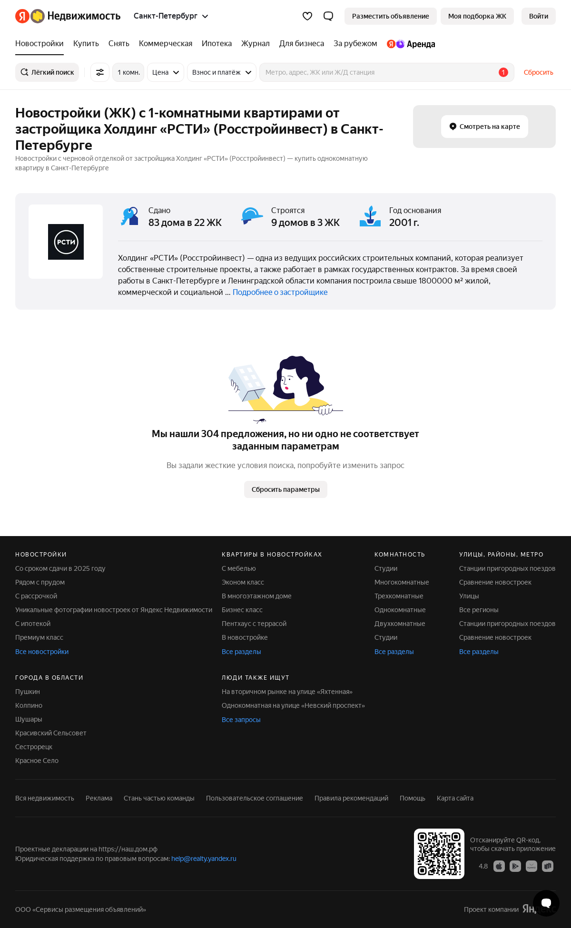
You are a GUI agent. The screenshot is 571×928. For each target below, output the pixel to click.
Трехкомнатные (398, 596)
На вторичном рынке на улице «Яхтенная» (287, 691)
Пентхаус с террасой (254, 623)
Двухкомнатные (399, 623)
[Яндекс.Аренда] (408, 43)
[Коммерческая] (165, 43)
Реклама (99, 798)
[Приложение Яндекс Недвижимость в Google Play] (515, 865)
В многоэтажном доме (257, 596)
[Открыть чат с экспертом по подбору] (546, 903)
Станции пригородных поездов (507, 568)
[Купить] (86, 43)
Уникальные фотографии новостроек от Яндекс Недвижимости (113, 610)
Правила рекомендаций (351, 798)
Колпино (28, 705)
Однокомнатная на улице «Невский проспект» (293, 705)
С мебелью (239, 568)
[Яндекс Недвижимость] (75, 16)
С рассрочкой (36, 596)
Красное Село (37, 760)
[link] (539, 16)
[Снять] (119, 43)
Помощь (412, 798)
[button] (328, 16)
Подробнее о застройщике (280, 292)
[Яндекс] (22, 16)
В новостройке (245, 637)
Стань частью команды (159, 798)
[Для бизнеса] (302, 43)
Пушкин (27, 691)
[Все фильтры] (99, 72)
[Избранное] (307, 16)
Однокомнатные (400, 610)
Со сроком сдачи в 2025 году (60, 568)
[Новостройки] (42, 43)
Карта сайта (455, 798)
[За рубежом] (355, 43)
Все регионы (479, 610)
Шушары (28, 719)
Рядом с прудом (40, 582)
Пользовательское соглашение (254, 798)
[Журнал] (255, 43)
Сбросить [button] (538, 72)
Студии (385, 568)
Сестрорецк (33, 747)
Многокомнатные (401, 582)
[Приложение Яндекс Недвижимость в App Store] (499, 865)
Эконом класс (243, 582)
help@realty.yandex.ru (203, 858)
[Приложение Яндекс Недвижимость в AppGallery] (531, 865)
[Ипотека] (216, 43)
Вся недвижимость (44, 798)
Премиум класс (39, 637)
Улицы (469, 596)
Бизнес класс (242, 610)
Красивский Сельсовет (51, 733)
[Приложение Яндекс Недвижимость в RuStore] (547, 865)
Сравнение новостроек (495, 582)
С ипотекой (32, 623)
